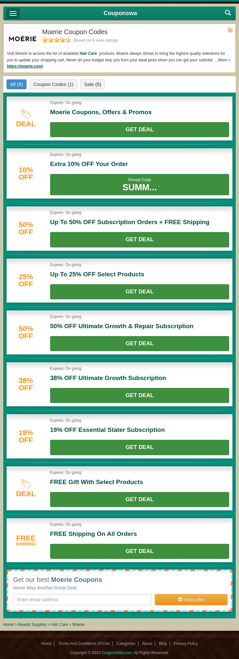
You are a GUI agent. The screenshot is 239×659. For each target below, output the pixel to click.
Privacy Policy (186, 643)
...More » (222, 60)
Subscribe (191, 599)
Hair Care (89, 53)
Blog (163, 643)
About (147, 643)
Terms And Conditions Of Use (84, 643)
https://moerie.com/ (25, 66)
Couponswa (120, 13)
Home (8, 624)
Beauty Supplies (32, 624)
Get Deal (140, 129)
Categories (125, 643)
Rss (230, 29)
